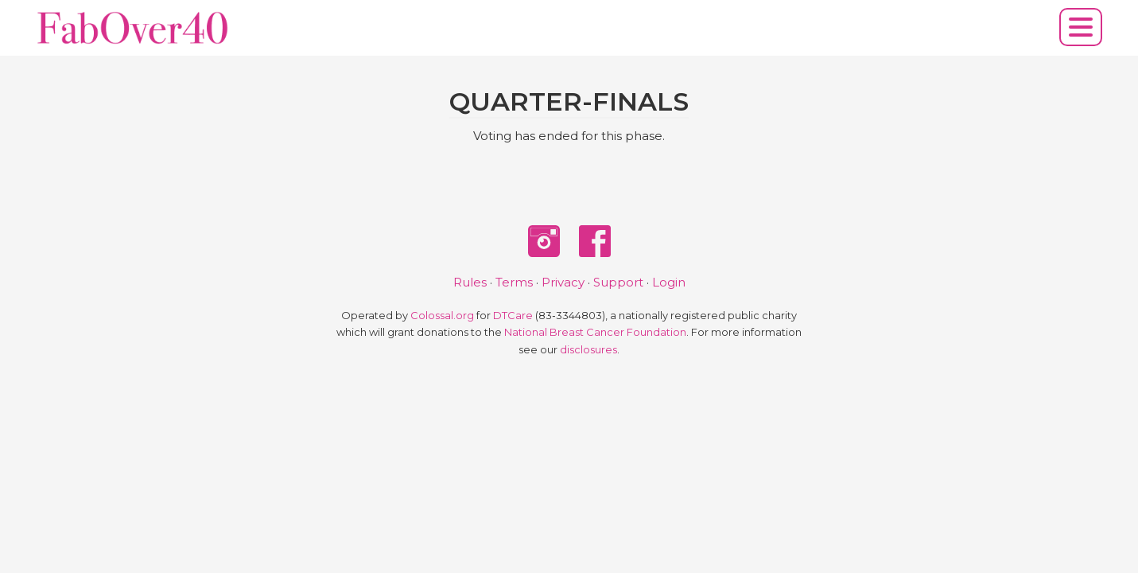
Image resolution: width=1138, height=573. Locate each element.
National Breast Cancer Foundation (595, 332)
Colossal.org (442, 316)
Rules (470, 282)
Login (669, 282)
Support (618, 282)
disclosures (588, 350)
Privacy (563, 282)
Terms (514, 282)
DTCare (513, 316)
